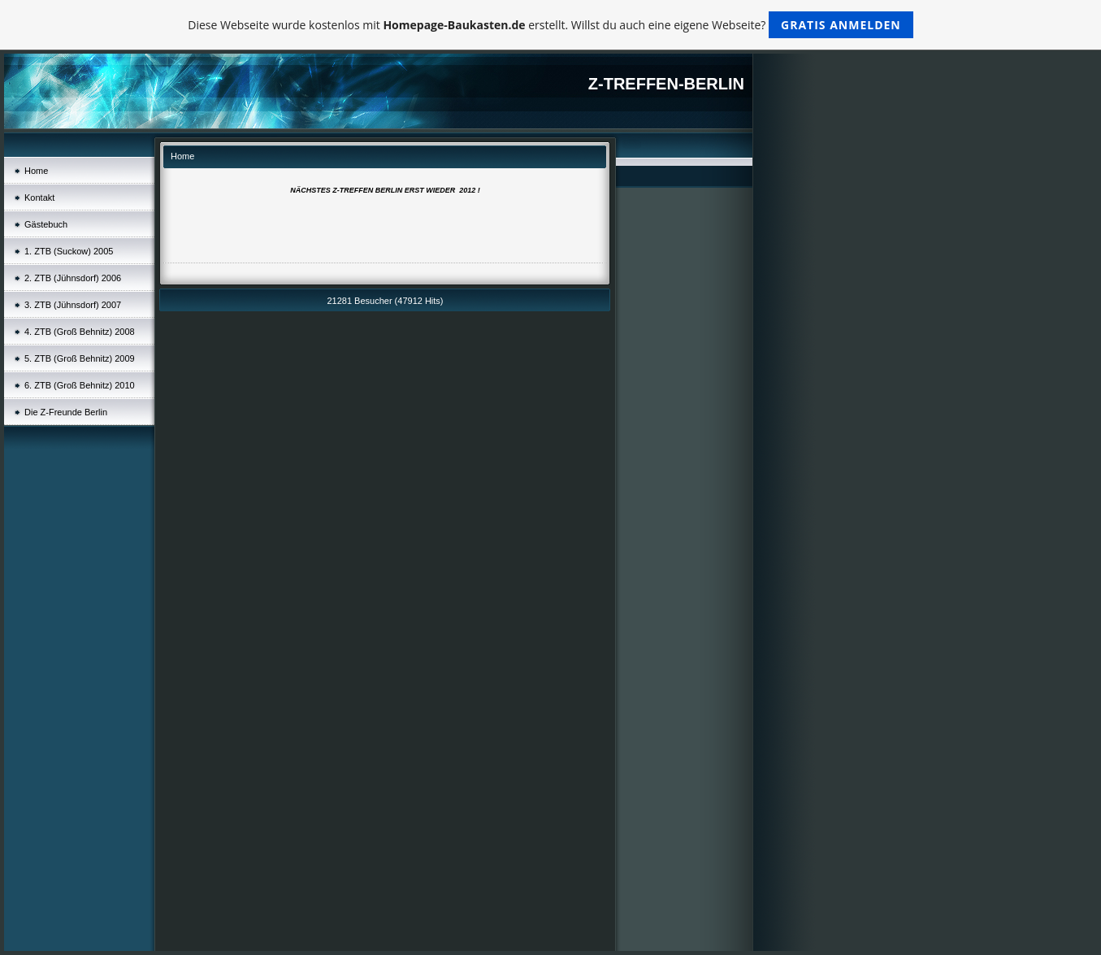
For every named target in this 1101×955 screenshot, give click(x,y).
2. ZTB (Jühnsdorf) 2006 (72, 278)
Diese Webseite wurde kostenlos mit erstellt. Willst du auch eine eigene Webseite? (550, 24)
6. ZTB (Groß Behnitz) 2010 (79, 385)
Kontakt (39, 197)
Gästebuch (45, 224)
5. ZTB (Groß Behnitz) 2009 (79, 358)
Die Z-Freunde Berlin (65, 412)
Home (36, 171)
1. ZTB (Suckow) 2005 (68, 251)
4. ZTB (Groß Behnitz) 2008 (79, 331)
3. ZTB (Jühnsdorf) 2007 (72, 305)
